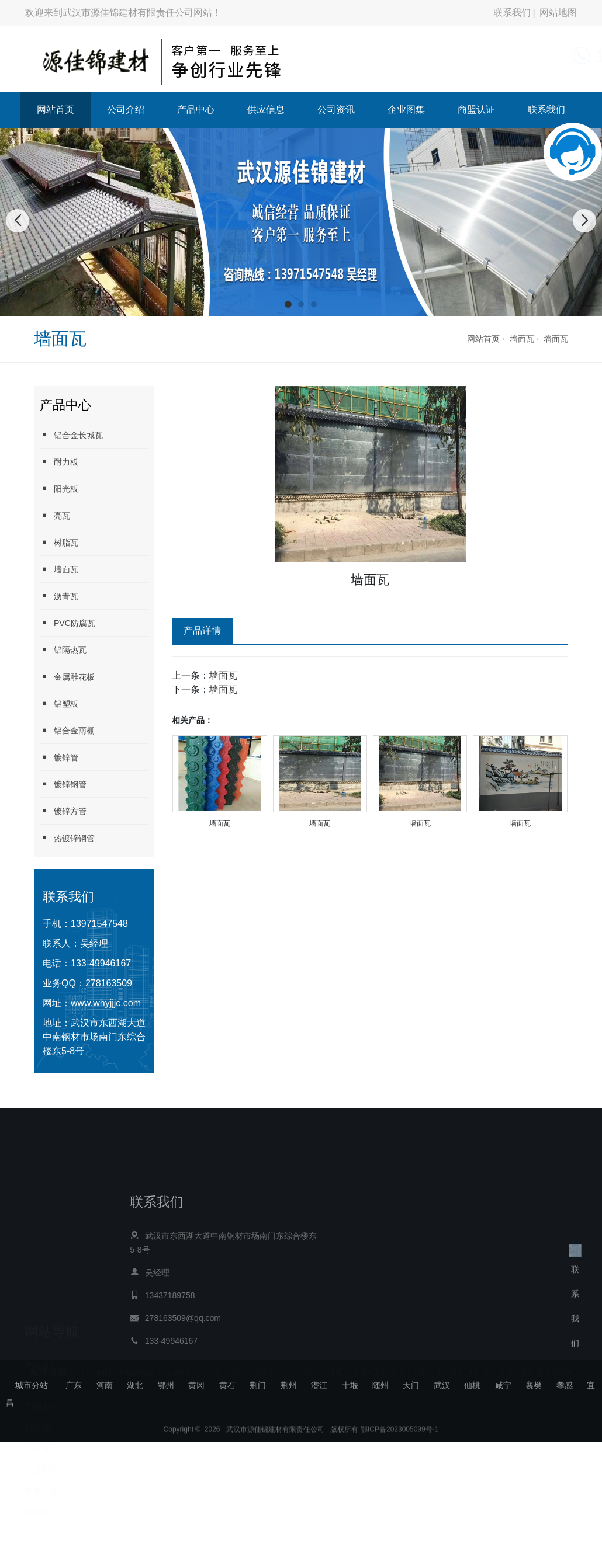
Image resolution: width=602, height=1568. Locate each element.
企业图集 (406, 109)
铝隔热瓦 (63, 650)
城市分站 (31, 1385)
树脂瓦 (59, 542)
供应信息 (266, 109)
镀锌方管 (63, 811)
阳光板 (59, 488)
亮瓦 (55, 515)
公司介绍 (125, 109)
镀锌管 (59, 757)
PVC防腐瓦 (67, 623)
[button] (288, 304)
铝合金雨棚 (67, 730)
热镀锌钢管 (67, 838)
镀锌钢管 (63, 784)
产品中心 (195, 109)
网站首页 (55, 109)
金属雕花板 (67, 677)
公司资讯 (336, 109)
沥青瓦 (59, 596)
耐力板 (59, 462)
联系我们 (512, 13)
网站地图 (558, 13)
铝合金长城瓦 (71, 435)
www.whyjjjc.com (106, 1003)
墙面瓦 (522, 338)
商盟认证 (476, 109)
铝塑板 (59, 703)
